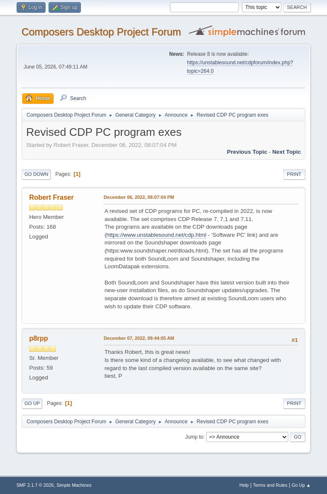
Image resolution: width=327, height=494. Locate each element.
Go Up (32, 403)
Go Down (36, 174)
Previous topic (247, 152)
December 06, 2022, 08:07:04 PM (138, 197)
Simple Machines (74, 485)
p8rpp (38, 338)
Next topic (286, 152)
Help (244, 485)
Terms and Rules (270, 485)
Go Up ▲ (301, 485)
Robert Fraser (51, 197)
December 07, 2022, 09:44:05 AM (138, 338)
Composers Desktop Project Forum (101, 31)
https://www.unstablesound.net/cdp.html (156, 235)
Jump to (194, 436)
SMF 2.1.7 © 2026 (35, 485)
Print (294, 174)
